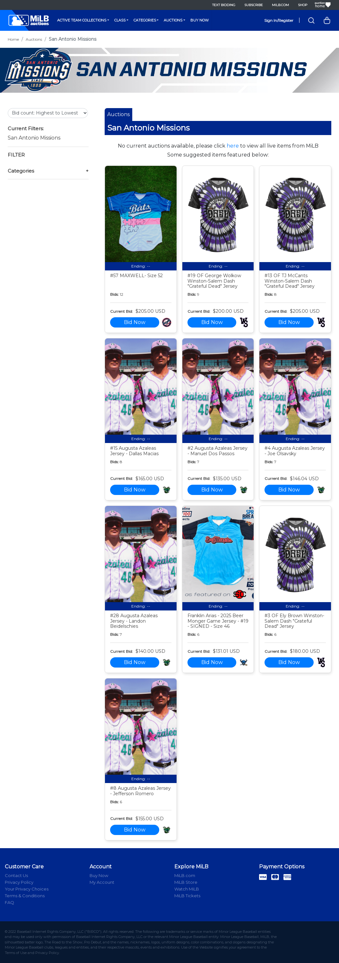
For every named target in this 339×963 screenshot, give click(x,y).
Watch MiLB (186, 888)
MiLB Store (185, 882)
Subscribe (253, 5)
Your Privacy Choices (26, 888)
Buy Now (199, 20)
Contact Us (16, 875)
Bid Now (134, 322)
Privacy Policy (19, 882)
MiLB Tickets (187, 895)
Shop (302, 5)
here (233, 146)
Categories (145, 20)
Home (13, 39)
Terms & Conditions (25, 895)
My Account (102, 882)
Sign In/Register (278, 20)
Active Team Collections (81, 20)
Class (120, 20)
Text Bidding (223, 5)
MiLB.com (280, 5)
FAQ (9, 902)
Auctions (173, 20)
